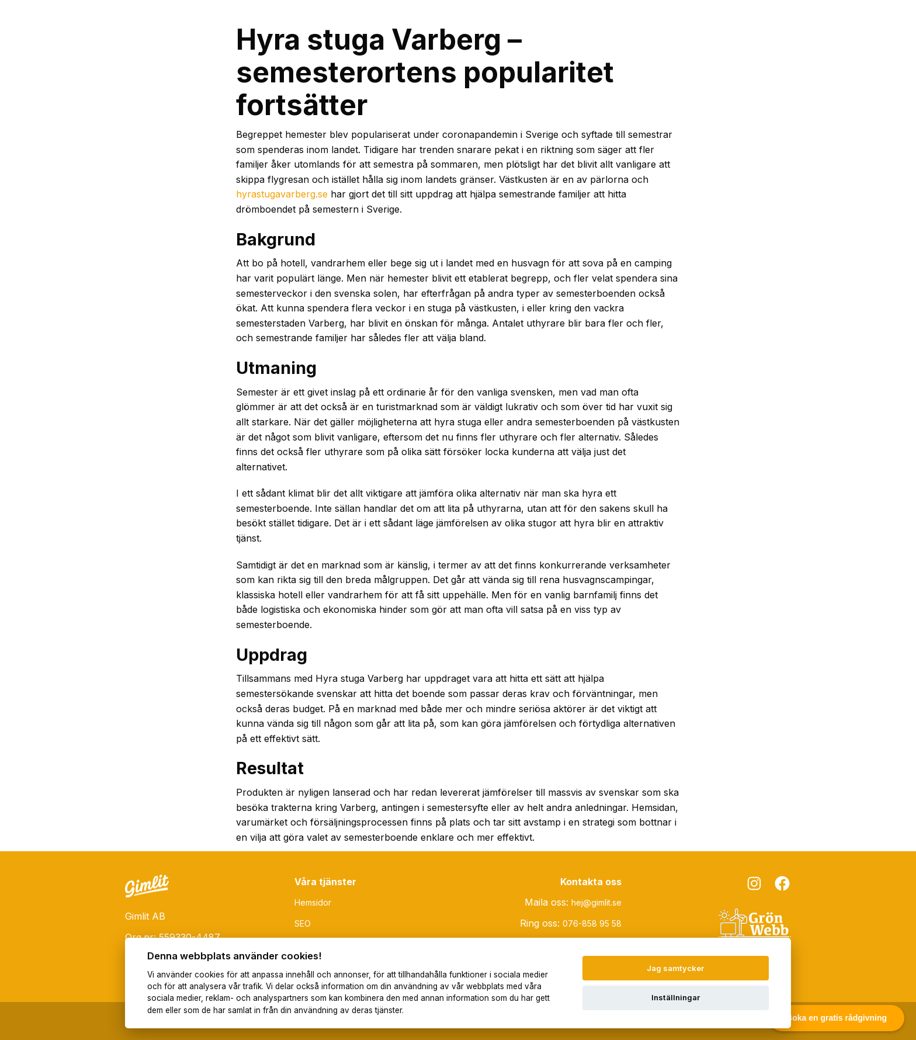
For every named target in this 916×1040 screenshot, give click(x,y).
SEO (559, 23)
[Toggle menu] (889, 23)
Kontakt (844, 23)
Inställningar (675, 997)
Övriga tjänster (626, 23)
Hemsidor (504, 23)
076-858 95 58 (592, 923)
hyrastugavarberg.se (282, 194)
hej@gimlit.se (596, 902)
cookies (209, 974)
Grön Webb (710, 23)
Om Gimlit (781, 23)
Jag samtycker (675, 968)
